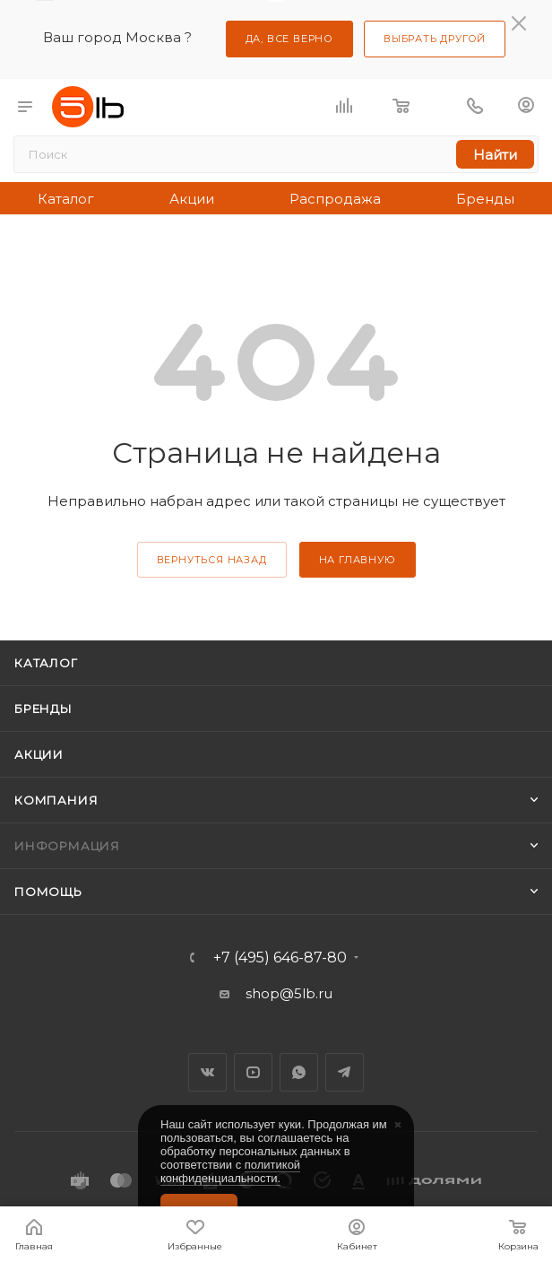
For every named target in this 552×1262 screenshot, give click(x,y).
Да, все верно (289, 38)
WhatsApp (299, 1072)
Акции (191, 198)
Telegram (344, 1072)
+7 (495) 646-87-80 (280, 958)
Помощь (48, 891)
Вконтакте (207, 1072)
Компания (56, 800)
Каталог (66, 198)
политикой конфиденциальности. (230, 1171)
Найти (495, 154)
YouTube (253, 1072)
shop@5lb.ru (289, 993)
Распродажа (335, 198)
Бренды (485, 198)
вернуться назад (212, 559)
